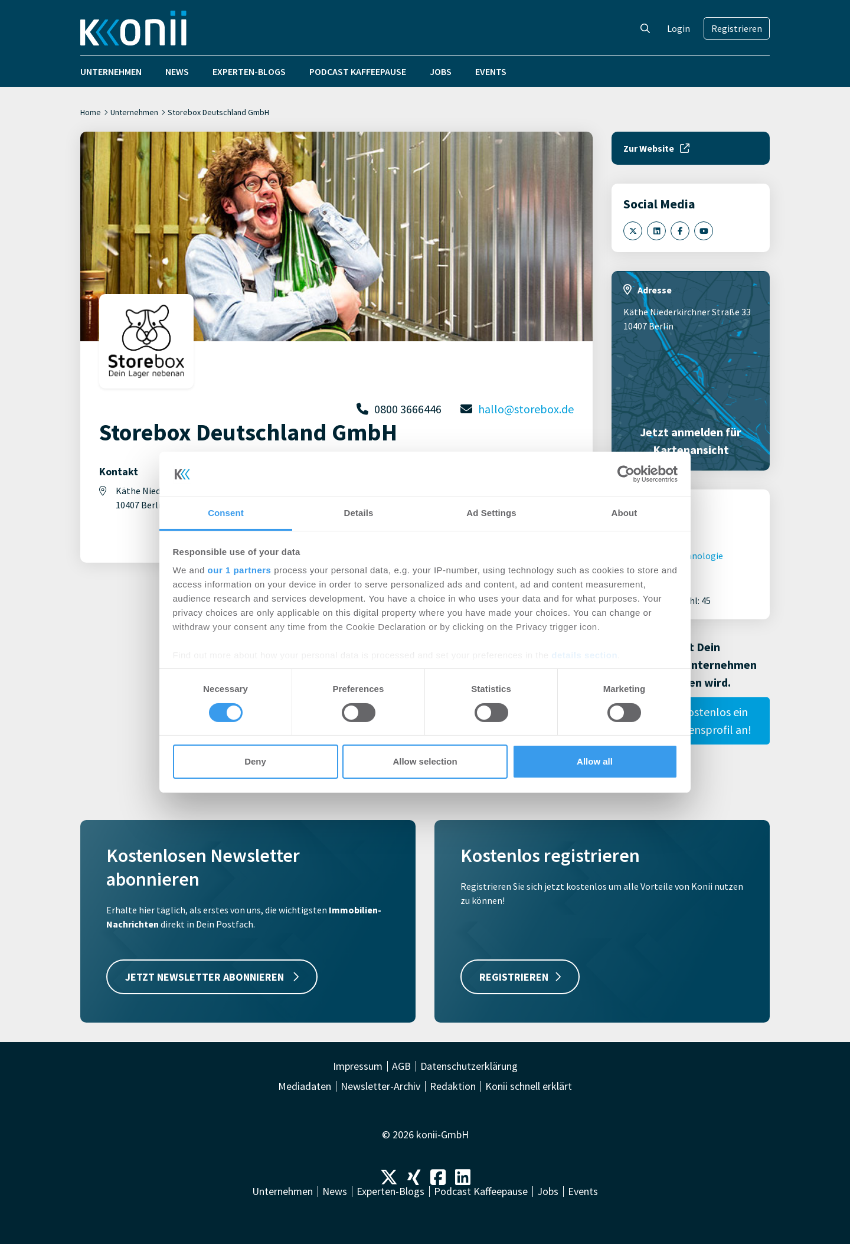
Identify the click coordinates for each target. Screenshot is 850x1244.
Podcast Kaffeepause (357, 71)
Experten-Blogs (249, 71)
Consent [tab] (226, 513)
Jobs (441, 71)
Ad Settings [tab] (491, 513)
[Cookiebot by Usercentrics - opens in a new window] (626, 474)
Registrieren (736, 28)
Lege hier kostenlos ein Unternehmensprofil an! (690, 720)
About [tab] (625, 513)
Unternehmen (111, 71)
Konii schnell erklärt (528, 1086)
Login (678, 28)
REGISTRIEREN (520, 977)
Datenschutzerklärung (469, 1066)
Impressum (357, 1066)
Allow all (595, 761)
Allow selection (425, 761)
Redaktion (453, 1086)
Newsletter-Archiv (380, 1086)
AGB (401, 1066)
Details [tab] (359, 513)
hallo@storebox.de (526, 408)
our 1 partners (240, 570)
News (177, 71)
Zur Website (656, 148)
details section (584, 655)
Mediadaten (304, 1086)
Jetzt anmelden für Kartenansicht (690, 441)
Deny (255, 761)
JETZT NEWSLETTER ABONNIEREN (212, 977)
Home (90, 112)
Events (490, 71)
